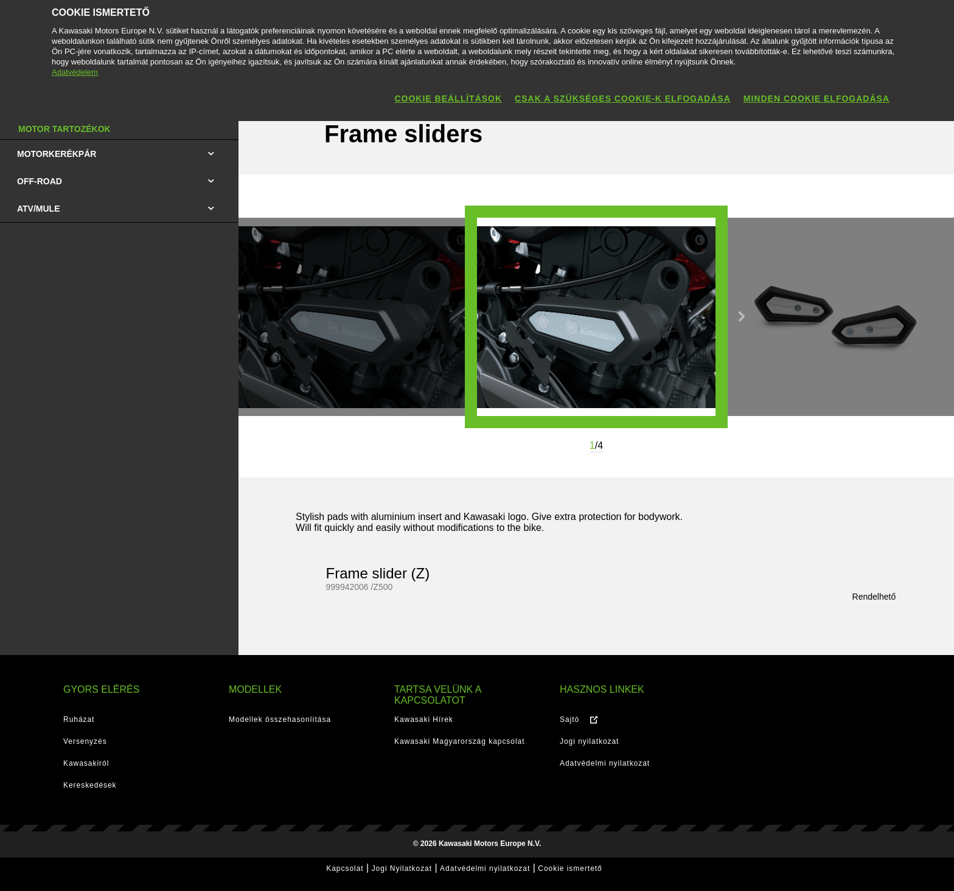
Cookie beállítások (448, 98)
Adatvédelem (75, 72)
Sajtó (569, 719)
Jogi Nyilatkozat (402, 868)
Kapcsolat (344, 868)
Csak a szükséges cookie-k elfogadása (623, 98)
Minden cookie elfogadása (816, 98)
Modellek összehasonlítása (280, 719)
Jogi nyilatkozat (589, 741)
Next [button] (742, 317)
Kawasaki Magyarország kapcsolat (459, 741)
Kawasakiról (86, 763)
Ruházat (78, 719)
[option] (596, 317)
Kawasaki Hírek (423, 719)
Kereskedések (90, 785)
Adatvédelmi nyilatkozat (605, 763)
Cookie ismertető (570, 868)
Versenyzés (85, 741)
